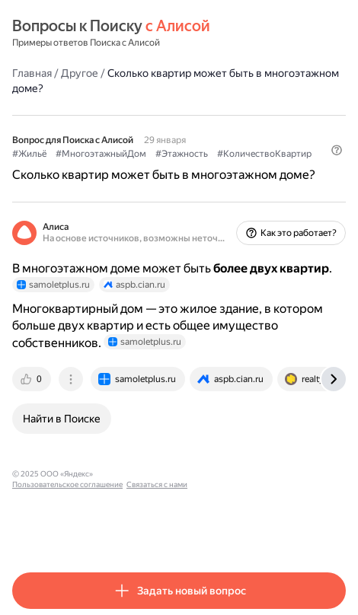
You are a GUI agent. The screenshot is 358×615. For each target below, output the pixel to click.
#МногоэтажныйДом (101, 153)
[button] (337, 150)
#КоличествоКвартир (264, 153)
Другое (79, 73)
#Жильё (29, 153)
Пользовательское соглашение (155, 474)
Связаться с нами (244, 474)
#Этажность (181, 153)
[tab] (32, 379)
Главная (32, 73)
